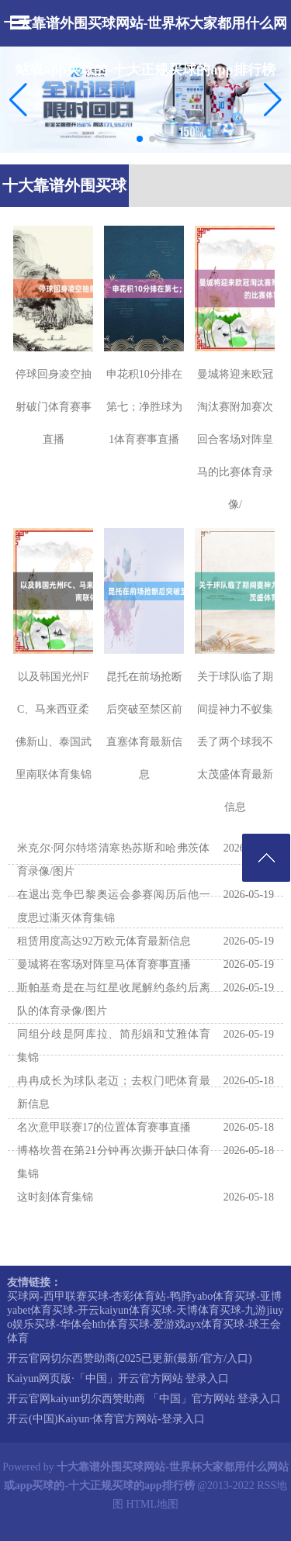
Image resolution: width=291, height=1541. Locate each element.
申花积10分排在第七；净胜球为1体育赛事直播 (144, 406)
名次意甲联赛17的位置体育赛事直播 (104, 1127)
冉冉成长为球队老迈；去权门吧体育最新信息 (113, 1092)
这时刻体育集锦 (55, 1197)
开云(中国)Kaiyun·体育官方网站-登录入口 (106, 1419)
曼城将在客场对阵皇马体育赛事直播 (104, 964)
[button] (272, 99)
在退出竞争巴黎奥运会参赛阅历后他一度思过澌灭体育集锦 (113, 906)
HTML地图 (152, 1504)
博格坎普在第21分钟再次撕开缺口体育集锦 (113, 1162)
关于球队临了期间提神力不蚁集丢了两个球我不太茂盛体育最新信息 (235, 742)
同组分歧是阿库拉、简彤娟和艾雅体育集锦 (113, 1045)
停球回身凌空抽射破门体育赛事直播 (54, 406)
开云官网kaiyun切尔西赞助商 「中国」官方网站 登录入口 (144, 1399)
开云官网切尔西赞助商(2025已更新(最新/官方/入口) (129, 1358)
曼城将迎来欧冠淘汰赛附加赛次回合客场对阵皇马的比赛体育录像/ (235, 439)
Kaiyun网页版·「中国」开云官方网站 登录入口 (118, 1378)
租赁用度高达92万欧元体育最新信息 (104, 941)
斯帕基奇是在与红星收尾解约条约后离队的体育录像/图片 (113, 999)
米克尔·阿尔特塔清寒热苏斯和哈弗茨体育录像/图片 (113, 859)
